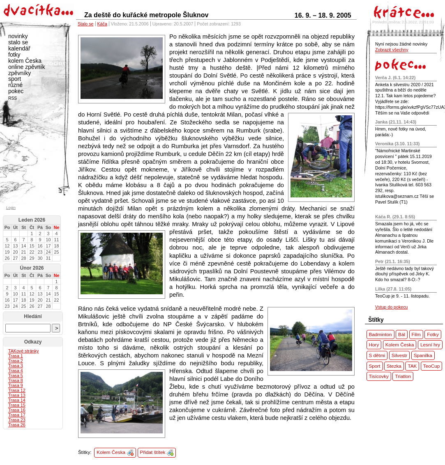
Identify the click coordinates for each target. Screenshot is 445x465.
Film (416, 334)
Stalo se (86, 23)
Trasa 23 (16, 419)
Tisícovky (379, 376)
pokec (15, 91)
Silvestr (399, 355)
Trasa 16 (16, 410)
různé (15, 85)
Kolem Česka (111, 452)
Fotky (433, 334)
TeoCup (431, 366)
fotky (14, 54)
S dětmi (377, 355)
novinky (18, 36)
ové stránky (23, 350)
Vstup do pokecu (391, 307)
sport (14, 79)
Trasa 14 (16, 400)
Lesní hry (430, 344)
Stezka (394, 366)
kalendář (19, 48)
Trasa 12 (16, 390)
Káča (102, 23)
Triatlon (403, 376)
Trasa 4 (15, 370)
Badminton (380, 334)
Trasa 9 (15, 385)
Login (11, 208)
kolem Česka (25, 60)
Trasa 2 (15, 360)
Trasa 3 (15, 365)
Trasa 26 (16, 424)
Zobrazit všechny (391, 49)
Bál (401, 334)
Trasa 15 (16, 405)
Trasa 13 (16, 395)
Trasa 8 (15, 380)
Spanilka (423, 355)
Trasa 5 (15, 375)
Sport (374, 366)
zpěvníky (19, 73)
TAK (412, 366)
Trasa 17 (16, 414)
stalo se (18, 42)
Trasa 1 (15, 355)
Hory (374, 344)
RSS (12, 98)
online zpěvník (26, 67)
